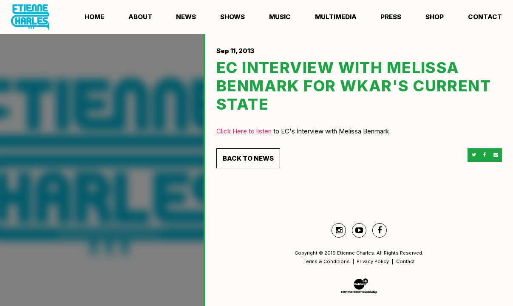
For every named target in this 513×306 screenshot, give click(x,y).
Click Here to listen (244, 131)
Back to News (248, 158)
